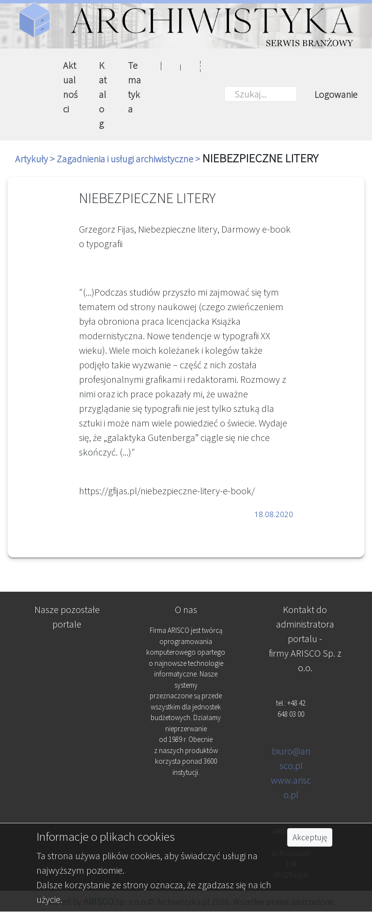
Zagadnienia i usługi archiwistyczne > (129, 159)
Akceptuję (310, 837)
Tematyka (134, 87)
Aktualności (70, 87)
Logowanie (335, 94)
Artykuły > (36, 159)
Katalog (103, 94)
